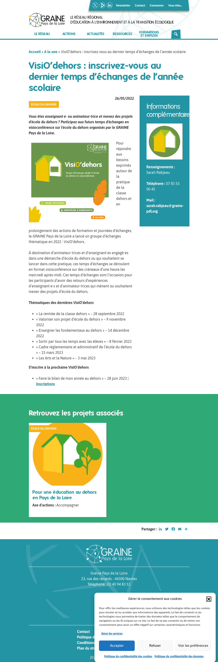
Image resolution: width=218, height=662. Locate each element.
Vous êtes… (175, 5)
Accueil (35, 52)
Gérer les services (111, 637)
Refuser (155, 650)
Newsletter (123, 5)
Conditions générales (94, 643)
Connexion (157, 5)
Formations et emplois (149, 34)
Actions (69, 34)
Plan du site (86, 648)
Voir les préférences (193, 650)
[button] (208, 603)
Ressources (122, 34)
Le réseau (42, 34)
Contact (140, 5)
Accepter (117, 650)
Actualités (95, 34)
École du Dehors (44, 104)
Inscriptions (45, 384)
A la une (50, 52)
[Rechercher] (176, 34)
